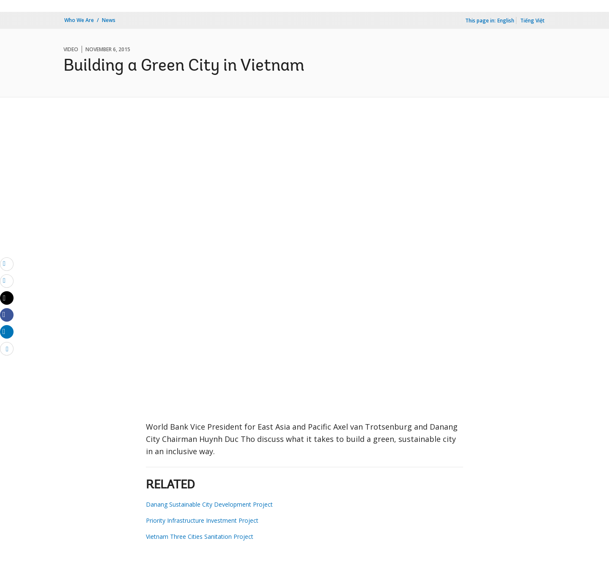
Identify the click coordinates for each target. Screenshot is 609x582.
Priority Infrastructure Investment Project (202, 520)
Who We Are (79, 20)
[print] (6, 281)
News (108, 20)
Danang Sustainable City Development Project (209, 504)
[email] (6, 264)
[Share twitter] (6, 298)
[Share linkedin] (7, 331)
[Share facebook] (7, 314)
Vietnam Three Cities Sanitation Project (199, 536)
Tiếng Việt (532, 20)
